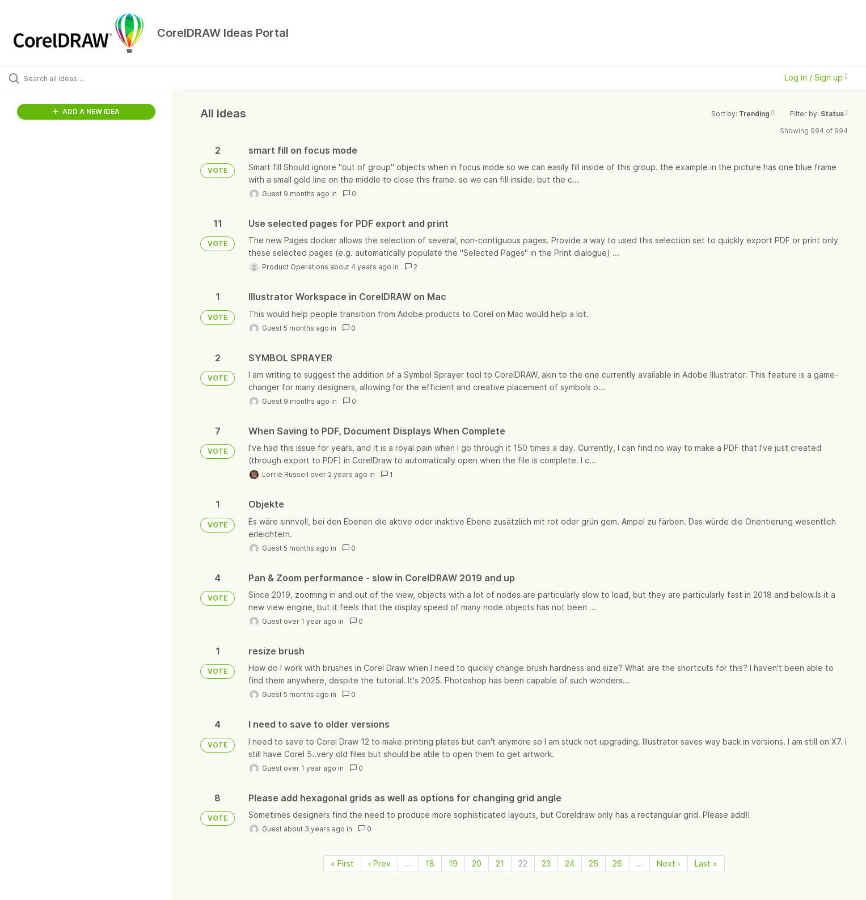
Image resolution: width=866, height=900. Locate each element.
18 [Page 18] (429, 863)
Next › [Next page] (669, 863)
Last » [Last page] (706, 863)
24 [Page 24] (569, 863)
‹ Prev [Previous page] (379, 863)
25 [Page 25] (593, 863)
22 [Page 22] (522, 863)
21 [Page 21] (500, 863)
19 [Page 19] (453, 863)
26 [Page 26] (617, 863)
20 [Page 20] (476, 863)
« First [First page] (342, 863)
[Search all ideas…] (100, 78)
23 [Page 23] (546, 863)
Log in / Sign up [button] (816, 77)
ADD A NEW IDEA (86, 111)
